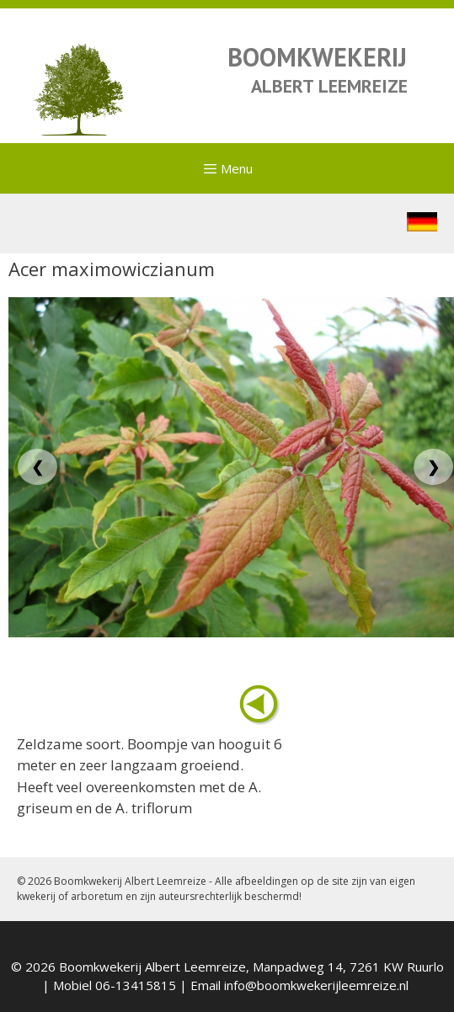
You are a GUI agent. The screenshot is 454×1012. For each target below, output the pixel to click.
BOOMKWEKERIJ (317, 56)
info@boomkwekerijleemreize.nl (316, 985)
